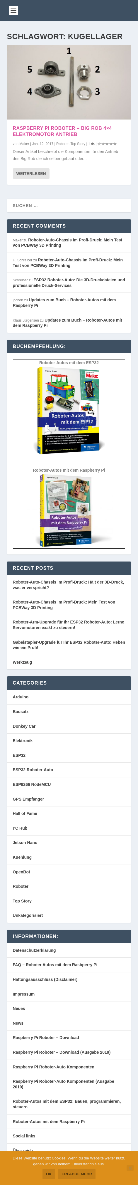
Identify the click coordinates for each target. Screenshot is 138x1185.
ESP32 (19, 755)
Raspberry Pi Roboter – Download (46, 1037)
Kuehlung (22, 857)
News (18, 1023)
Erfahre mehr (77, 1174)
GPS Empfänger (28, 799)
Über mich (23, 1150)
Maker (24, 144)
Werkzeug (22, 662)
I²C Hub (20, 828)
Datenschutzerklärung (34, 950)
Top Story (77, 144)
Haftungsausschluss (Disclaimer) (45, 979)
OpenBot (21, 872)
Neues (19, 1008)
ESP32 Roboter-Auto (33, 769)
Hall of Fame (25, 813)
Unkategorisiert (28, 915)
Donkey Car (24, 726)
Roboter (62, 144)
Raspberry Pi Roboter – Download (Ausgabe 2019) (62, 1052)
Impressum (24, 994)
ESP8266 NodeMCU (32, 784)
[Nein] (130, 1168)
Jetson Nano (25, 842)
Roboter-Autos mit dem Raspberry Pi (49, 1121)
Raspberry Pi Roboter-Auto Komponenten (53, 1067)
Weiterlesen (31, 173)
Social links (24, 1136)
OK (49, 1174)
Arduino (21, 697)
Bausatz (21, 711)
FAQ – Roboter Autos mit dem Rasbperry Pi (55, 964)
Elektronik (23, 740)
